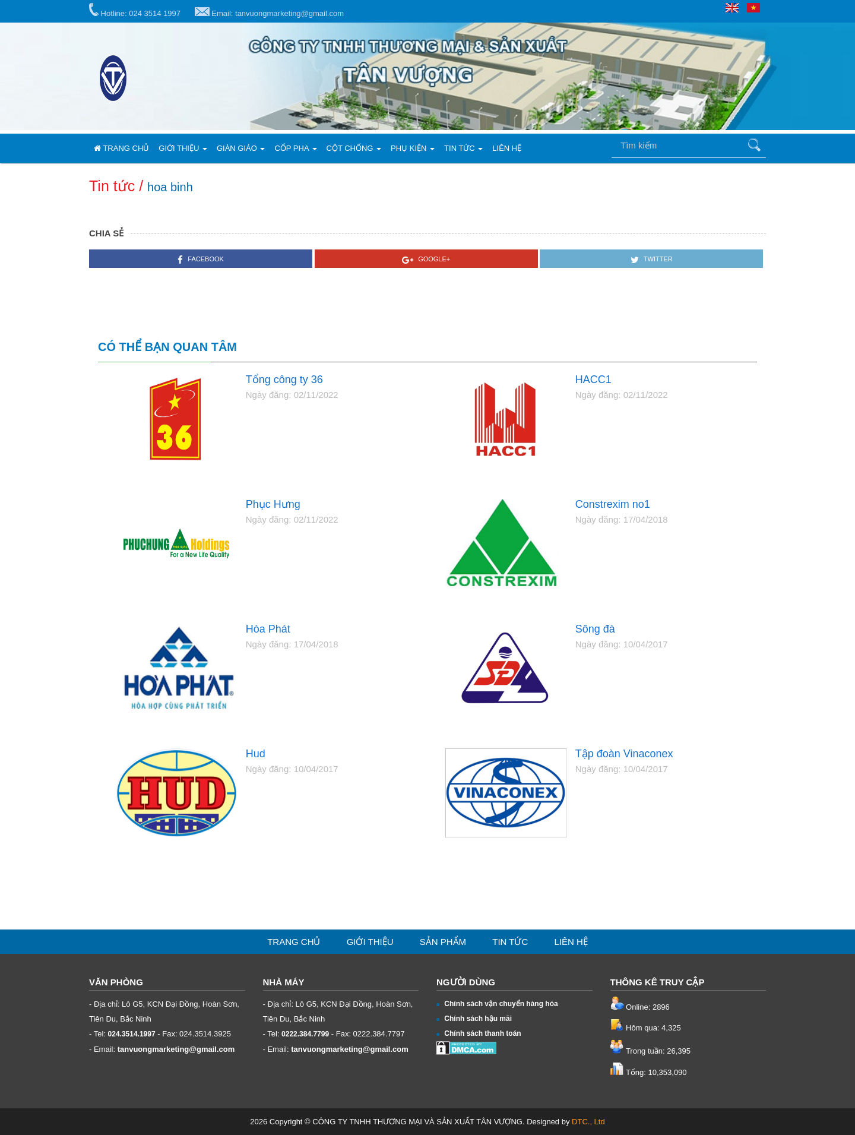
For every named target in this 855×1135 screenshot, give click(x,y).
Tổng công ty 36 (284, 379)
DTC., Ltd (588, 1121)
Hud (255, 754)
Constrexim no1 (612, 504)
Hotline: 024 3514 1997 (134, 10)
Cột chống (354, 148)
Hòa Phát (268, 629)
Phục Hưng (273, 504)
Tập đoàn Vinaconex (624, 754)
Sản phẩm (443, 942)
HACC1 (593, 379)
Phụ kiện (413, 148)
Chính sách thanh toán (478, 1033)
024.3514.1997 (132, 1034)
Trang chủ (121, 148)
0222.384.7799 (305, 1034)
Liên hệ (506, 148)
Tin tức (463, 148)
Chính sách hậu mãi (474, 1018)
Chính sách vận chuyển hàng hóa (497, 1004)
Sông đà (595, 629)
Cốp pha (295, 148)
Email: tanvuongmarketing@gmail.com (269, 12)
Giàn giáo (241, 148)
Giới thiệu (183, 148)
